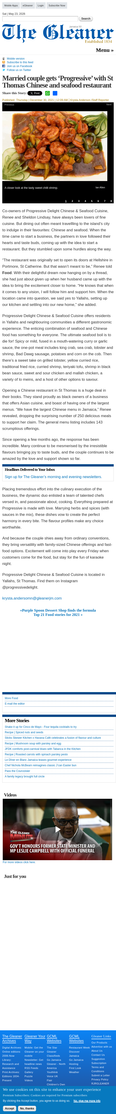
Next (108, 104)
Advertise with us (101, 1046)
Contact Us (98, 1055)
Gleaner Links (101, 1036)
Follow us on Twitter (19, 70)
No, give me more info (87, 1100)
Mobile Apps (11, 5)
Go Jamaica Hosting (76, 1062)
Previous (9, 104)
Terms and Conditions (97, 1069)
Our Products (99, 1042)
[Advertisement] (58, 651)
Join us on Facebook (19, 66)
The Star (52, 1047)
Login (41, 5)
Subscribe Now (57, 5)
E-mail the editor (15, 703)
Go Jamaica (54, 1060)
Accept (9, 1108)
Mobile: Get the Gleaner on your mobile (34, 1051)
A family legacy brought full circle (25, 776)
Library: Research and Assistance (10, 1064)
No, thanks (27, 1108)
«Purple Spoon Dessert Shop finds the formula (58, 610)
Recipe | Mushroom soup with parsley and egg (33, 743)
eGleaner (28, 5)
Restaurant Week (79, 1047)
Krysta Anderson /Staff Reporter (89, 100)
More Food (11, 698)
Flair (49, 1080)
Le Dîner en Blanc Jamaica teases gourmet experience (38, 760)
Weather (74, 1072)
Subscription (98, 1063)
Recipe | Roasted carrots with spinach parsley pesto (36, 754)
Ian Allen (100, 187)
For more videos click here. (19, 862)
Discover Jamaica (74, 1053)
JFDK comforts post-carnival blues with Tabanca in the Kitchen (43, 749)
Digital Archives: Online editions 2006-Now (12, 1051)
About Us (96, 1050)
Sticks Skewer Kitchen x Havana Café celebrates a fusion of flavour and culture (53, 737)
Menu (103, 50)
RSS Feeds (31, 1068)
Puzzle (29, 1076)
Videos (29, 1080)
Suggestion (98, 1059)
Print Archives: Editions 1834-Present (11, 1076)
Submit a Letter (100, 1075)
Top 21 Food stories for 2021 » (57, 615)
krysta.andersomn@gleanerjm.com (32, 598)
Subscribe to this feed (20, 62)
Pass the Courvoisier (17, 771)
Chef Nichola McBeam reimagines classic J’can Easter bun (40, 765)
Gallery (29, 1072)
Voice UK (52, 1076)
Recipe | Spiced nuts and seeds (24, 732)
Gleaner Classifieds (53, 1053)
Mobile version (15, 58)
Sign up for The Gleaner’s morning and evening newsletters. (53, 477)
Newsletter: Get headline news (34, 1062)
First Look (75, 1068)
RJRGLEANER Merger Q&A (100, 1085)
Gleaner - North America (56, 1066)
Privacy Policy (99, 1079)
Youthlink (52, 1072)
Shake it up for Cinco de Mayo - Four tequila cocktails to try (40, 727)
